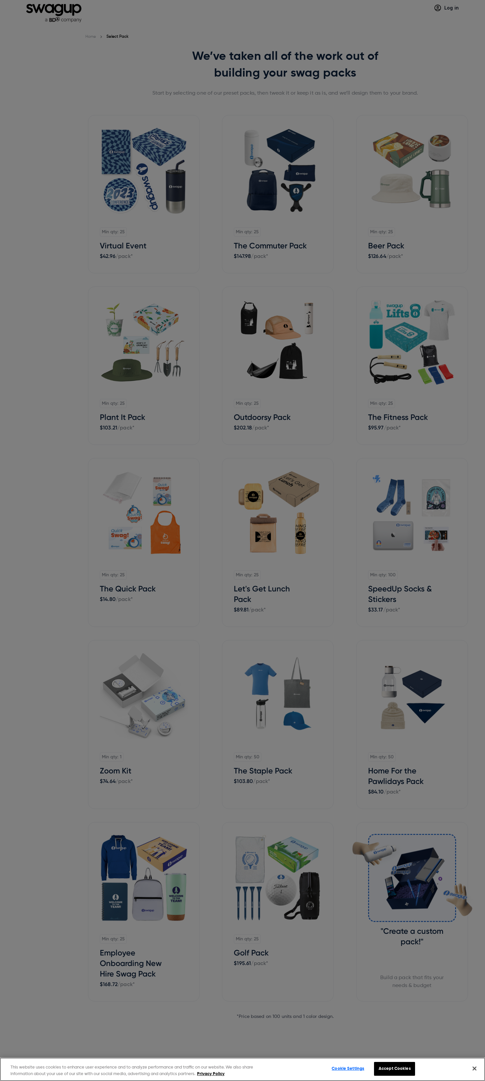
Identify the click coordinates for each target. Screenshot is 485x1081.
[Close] (474, 1068)
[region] (242, 1069)
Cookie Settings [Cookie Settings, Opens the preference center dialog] (348, 1069)
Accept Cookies (395, 1069)
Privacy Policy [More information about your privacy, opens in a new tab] (211, 1074)
